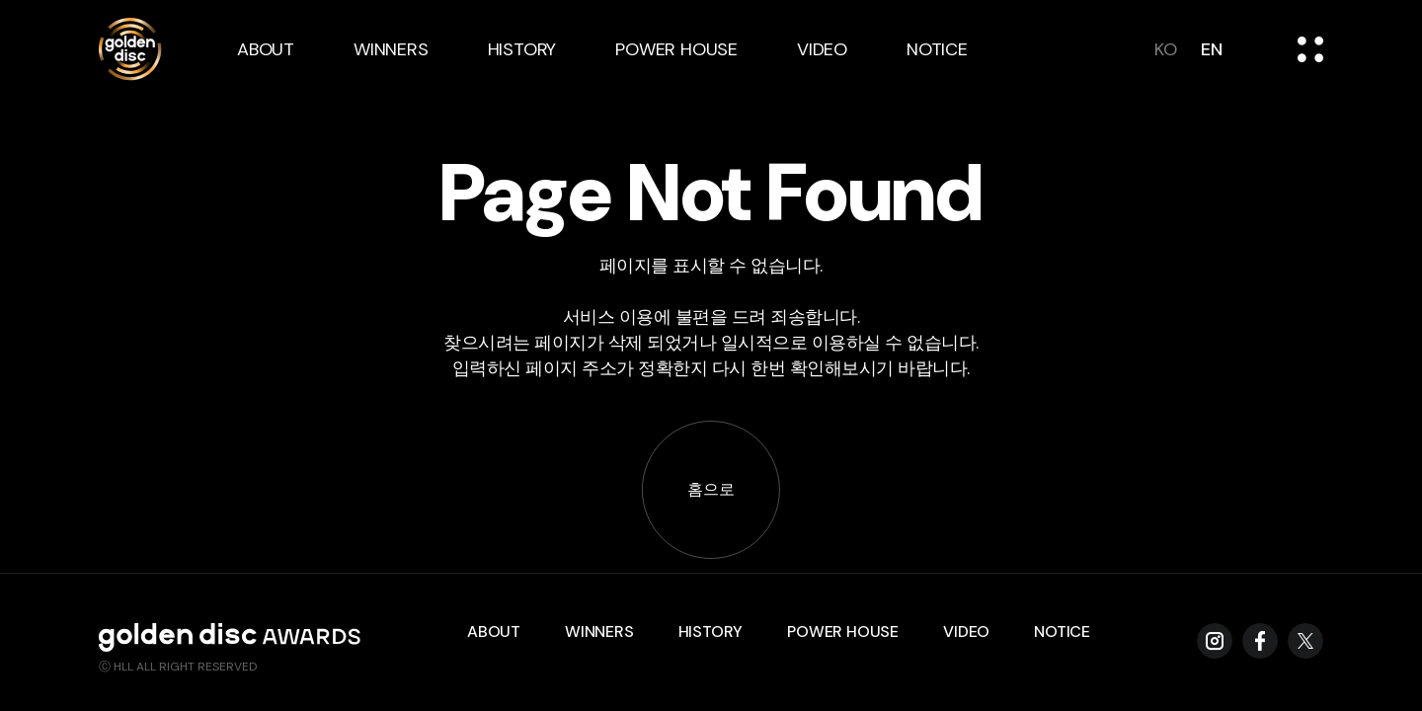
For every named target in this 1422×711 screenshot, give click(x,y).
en (1212, 49)
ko (1165, 49)
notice (937, 49)
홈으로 (711, 489)
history (522, 49)
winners (391, 49)
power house (676, 49)
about (265, 49)
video (822, 49)
